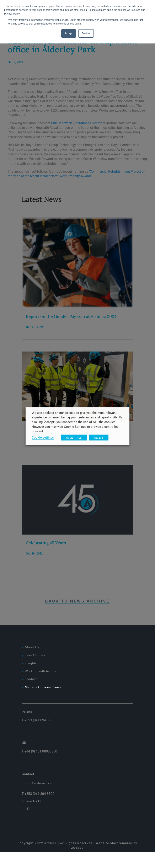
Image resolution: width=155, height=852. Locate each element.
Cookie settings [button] (43, 437)
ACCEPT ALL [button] (73, 437)
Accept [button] (69, 33)
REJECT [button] (98, 437)
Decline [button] (86, 33)
